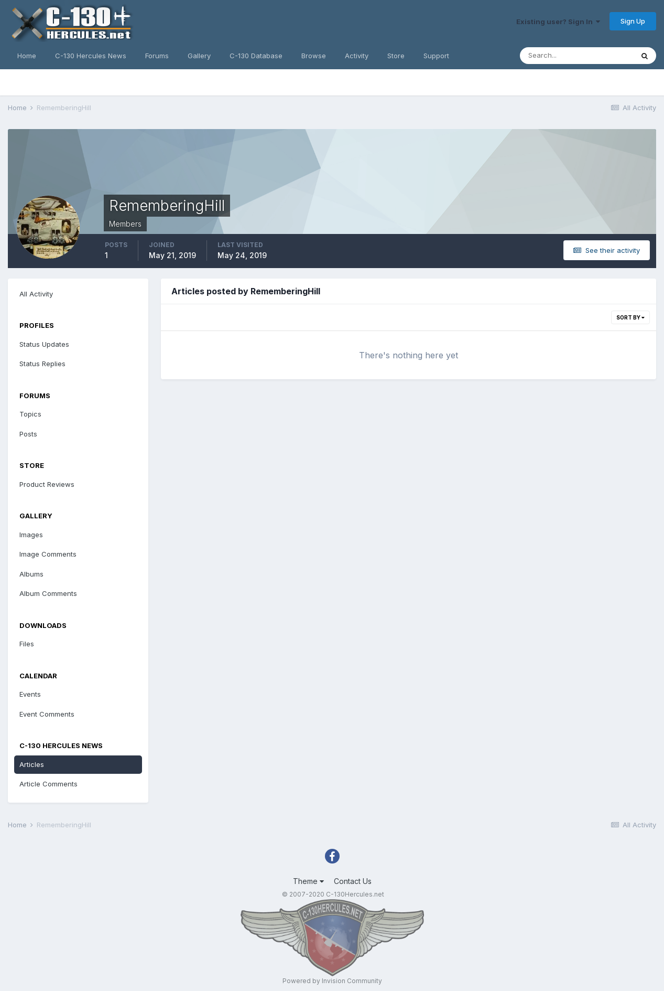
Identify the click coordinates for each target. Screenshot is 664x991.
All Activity (36, 294)
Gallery (199, 55)
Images (31, 534)
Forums (157, 55)
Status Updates (44, 344)
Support (436, 55)
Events (30, 694)
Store (396, 55)
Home (26, 55)
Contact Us (353, 881)
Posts (28, 434)
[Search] (576, 55)
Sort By (630, 317)
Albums (31, 574)
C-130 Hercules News (90, 55)
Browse (313, 55)
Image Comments (48, 554)
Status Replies (42, 363)
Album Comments (48, 593)
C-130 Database (256, 55)
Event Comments (46, 714)
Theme (308, 881)
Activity (356, 55)
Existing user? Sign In (558, 21)
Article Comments (48, 784)
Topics (30, 414)
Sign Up (633, 21)
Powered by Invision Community (332, 981)
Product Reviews (46, 484)
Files (26, 644)
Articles (31, 764)
